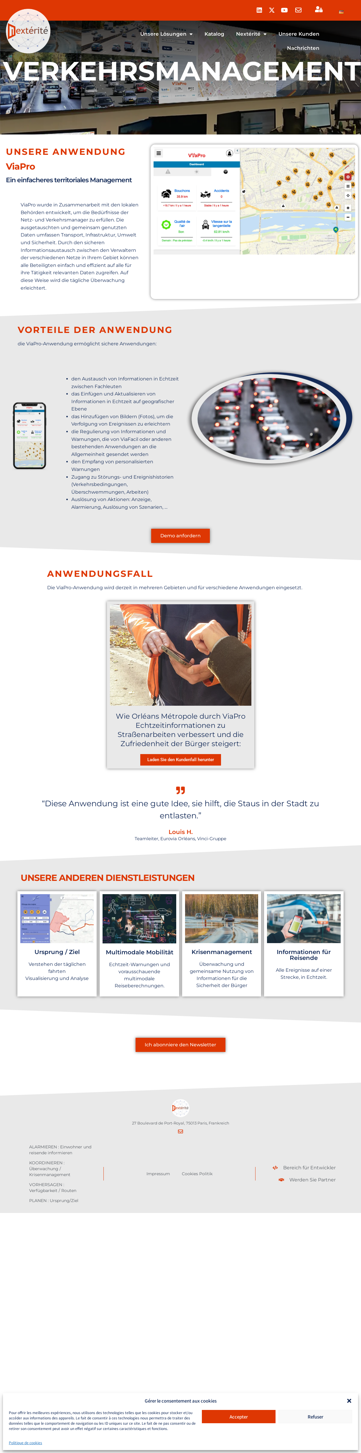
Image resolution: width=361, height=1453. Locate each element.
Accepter (239, 1416)
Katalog (214, 34)
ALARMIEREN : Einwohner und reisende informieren (60, 1149)
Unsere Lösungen (166, 34)
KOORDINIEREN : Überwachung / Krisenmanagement (49, 1168)
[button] (349, 1401)
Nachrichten (303, 48)
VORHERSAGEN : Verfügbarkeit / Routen (52, 1187)
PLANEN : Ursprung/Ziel (53, 1200)
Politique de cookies (25, 1442)
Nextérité (251, 34)
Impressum (158, 1173)
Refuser (315, 1416)
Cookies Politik (197, 1173)
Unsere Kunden (298, 34)
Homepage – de (127, 34)
